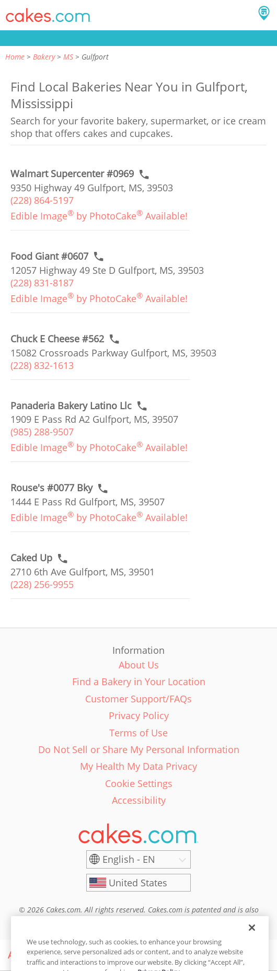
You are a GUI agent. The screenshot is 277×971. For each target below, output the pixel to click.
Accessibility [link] (139, 800)
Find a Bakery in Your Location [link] (138, 681)
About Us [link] (139, 664)
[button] (48, 15)
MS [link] (68, 57)
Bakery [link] (44, 57)
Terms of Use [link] (138, 732)
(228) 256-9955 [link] (42, 584)
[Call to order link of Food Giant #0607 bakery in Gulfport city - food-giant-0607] (49, 256)
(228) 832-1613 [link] (42, 365)
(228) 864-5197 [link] (42, 200)
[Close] (251, 940)
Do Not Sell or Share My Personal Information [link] (138, 749)
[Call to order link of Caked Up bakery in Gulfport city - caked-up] (31, 557)
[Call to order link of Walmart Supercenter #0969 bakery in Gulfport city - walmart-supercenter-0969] (72, 173)
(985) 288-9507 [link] (42, 431)
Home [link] (15, 57)
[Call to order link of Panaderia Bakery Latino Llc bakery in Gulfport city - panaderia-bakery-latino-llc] (71, 405)
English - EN (128, 859)
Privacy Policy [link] (139, 715)
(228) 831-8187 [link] (42, 282)
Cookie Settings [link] (138, 783)
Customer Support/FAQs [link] (138, 698)
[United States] (138, 882)
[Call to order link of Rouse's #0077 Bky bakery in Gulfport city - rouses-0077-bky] (51, 487)
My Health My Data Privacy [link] (138, 766)
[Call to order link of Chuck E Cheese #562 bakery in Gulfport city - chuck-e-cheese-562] (57, 338)
